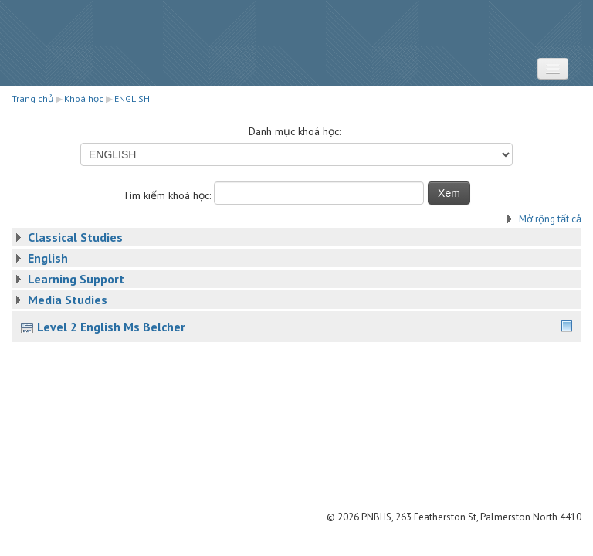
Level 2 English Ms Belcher (111, 326)
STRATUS (296, 43)
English (48, 258)
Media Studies (67, 299)
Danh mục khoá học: (295, 131)
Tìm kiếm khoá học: (168, 195)
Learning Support (76, 278)
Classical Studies (75, 237)
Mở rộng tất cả (550, 218)
